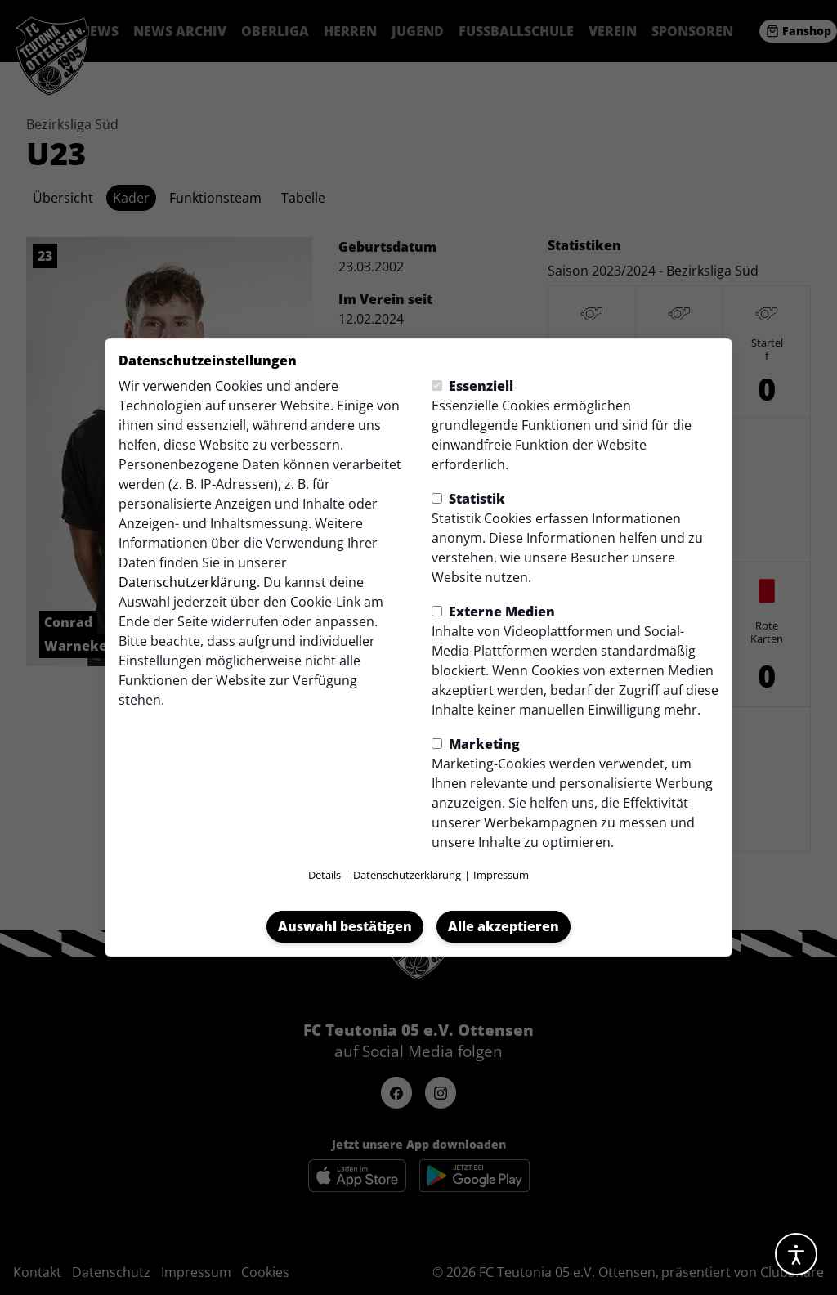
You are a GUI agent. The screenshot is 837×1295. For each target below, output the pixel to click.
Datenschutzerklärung (188, 582)
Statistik (468, 499)
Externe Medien (493, 612)
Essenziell (472, 386)
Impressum (501, 874)
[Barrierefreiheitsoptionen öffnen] (796, 1254)
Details (324, 874)
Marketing (476, 744)
